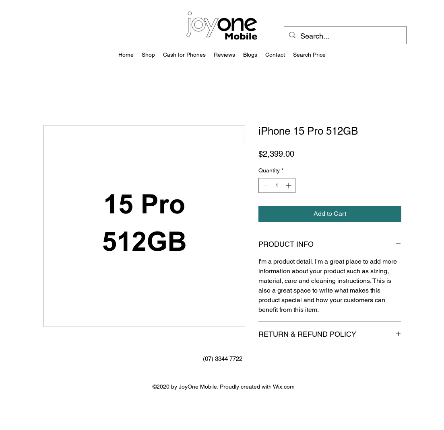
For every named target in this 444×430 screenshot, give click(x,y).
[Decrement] (265, 185)
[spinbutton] (277, 185)
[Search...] (344, 36)
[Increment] (289, 185)
